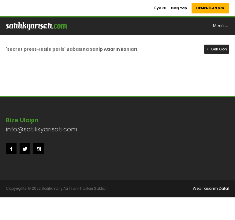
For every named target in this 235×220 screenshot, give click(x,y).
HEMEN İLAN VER (210, 8)
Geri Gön (216, 49)
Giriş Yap (179, 8)
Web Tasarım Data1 (211, 188)
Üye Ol (160, 8)
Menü (220, 25)
